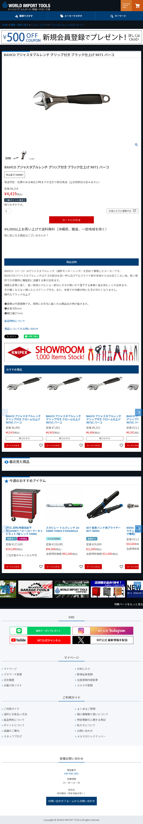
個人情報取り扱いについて (92, 714)
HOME (5, 24)
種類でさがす (26, 15)
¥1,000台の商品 (41, 241)
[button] (138, 412)
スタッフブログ (13, 736)
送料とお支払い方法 (15, 714)
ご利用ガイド (11, 709)
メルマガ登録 (85, 685)
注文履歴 (9, 680)
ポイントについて (14, 725)
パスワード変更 (13, 674)
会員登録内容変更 (87, 680)
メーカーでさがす (73, 15)
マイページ (10, 668)
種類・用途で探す (19, 24)
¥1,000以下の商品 (16, 241)
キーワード (120, 15)
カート (137, 5)
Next (137, 585)
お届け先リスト (13, 685)
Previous (5, 589)
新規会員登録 (85, 674)
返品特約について (14, 321)
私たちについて (86, 725)
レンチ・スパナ (39, 24)
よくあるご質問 (86, 709)
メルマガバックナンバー (91, 736)
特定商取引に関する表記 (91, 720)
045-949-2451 (71, 773)
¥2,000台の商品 (64, 241)
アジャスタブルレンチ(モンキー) (65, 24)
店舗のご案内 (11, 731)
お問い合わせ (85, 731)
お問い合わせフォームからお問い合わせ (71, 801)
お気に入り (83, 668)
